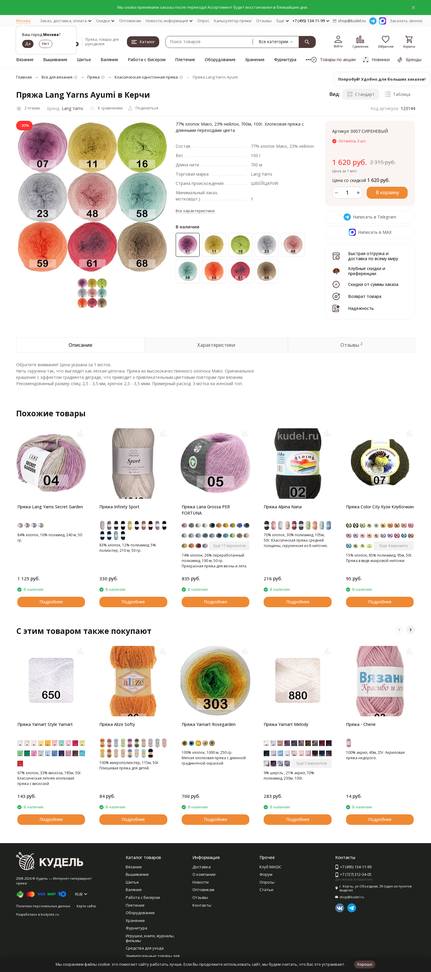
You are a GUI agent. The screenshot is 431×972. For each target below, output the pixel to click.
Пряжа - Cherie (361, 724)
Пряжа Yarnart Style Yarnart (45, 724)
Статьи (266, 889)
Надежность (361, 308)
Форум (265, 874)
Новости (200, 882)
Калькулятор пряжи (232, 20)
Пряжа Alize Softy (117, 724)
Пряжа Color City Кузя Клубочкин (380, 507)
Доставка (201, 866)
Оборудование (220, 59)
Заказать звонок (406, 20)
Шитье (84, 59)
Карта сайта (86, 906)
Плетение (185, 59)
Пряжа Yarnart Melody (286, 724)
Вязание (25, 59)
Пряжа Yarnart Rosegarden (209, 724)
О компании (204, 874)
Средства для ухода (145, 948)
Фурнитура (285, 59)
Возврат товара (364, 296)
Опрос (203, 20)
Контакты (201, 905)
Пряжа (93, 77)
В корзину (387, 192)
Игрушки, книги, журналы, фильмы (150, 938)
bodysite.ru (50, 914)
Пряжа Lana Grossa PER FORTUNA (206, 510)
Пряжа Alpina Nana (283, 507)
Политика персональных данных (43, 906)
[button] (399, 629)
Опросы (266, 882)
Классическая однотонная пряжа (146, 77)
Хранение (255, 59)
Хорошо (364, 964)
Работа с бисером (147, 59)
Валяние (109, 59)
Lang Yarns (72, 108)
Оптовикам (130, 20)
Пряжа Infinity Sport (119, 507)
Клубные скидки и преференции (366, 271)
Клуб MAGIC (270, 866)
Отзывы (264, 20)
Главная (24, 77)
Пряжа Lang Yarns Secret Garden (50, 507)
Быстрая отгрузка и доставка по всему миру (373, 256)
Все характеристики (195, 210)
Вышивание (55, 59)
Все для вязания (57, 77)
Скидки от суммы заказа (373, 284)
